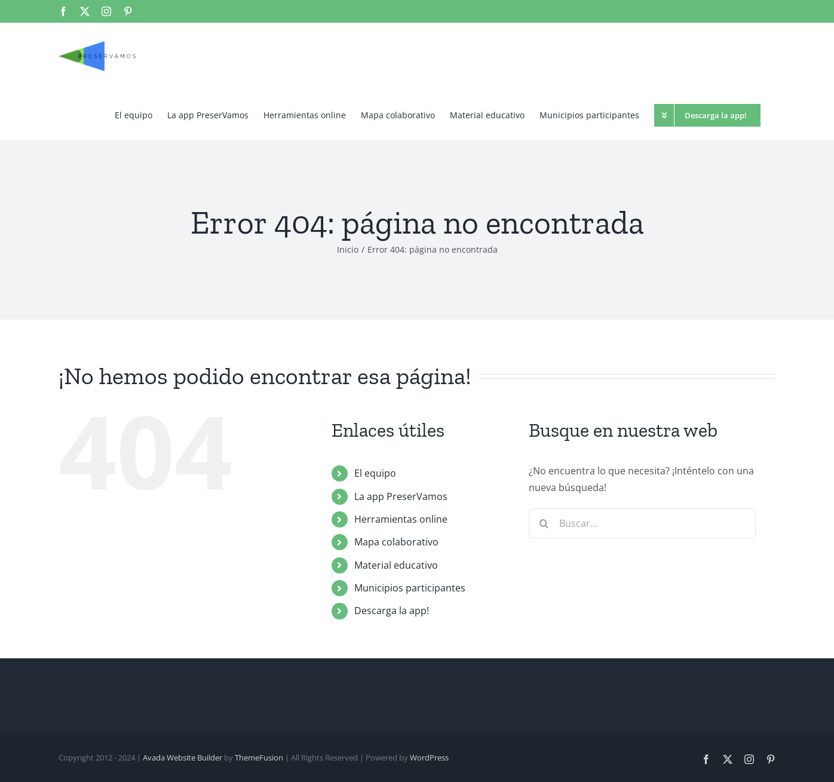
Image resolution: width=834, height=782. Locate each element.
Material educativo (396, 565)
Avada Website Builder (182, 757)
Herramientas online (400, 519)
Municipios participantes (409, 587)
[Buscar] (544, 523)
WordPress (429, 757)
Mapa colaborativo (396, 541)
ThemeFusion (259, 757)
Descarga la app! (391, 610)
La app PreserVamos (400, 496)
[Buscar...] (642, 523)
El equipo (375, 473)
